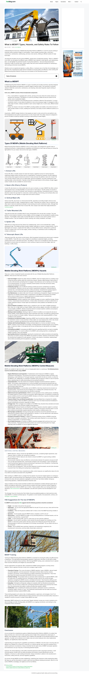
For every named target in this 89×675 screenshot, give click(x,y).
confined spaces (9, 207)
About (51, 1)
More (70, 1)
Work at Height (9, 665)
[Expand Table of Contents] (56, 76)
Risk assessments (15, 488)
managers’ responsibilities (11, 496)
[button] (81, 1)
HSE (20, 502)
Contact (76, 1)
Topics (56, 1)
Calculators (63, 1)
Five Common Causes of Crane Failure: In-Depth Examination (19, 666)
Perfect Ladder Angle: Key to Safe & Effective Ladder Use (18, 667)
